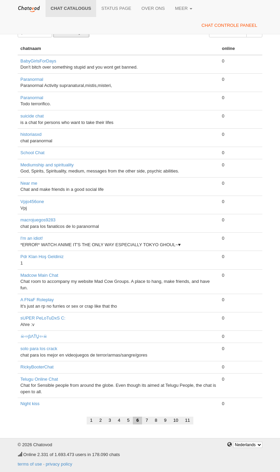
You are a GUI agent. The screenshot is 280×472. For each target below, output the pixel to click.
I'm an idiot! (31, 238)
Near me (28, 183)
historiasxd (30, 134)
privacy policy (59, 464)
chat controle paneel (229, 25)
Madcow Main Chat (39, 275)
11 (187, 420)
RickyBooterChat (37, 366)
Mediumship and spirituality (47, 164)
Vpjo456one (32, 201)
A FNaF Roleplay (37, 299)
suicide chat (32, 116)
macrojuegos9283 (37, 219)
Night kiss (29, 403)
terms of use (30, 464)
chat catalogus (71, 8)
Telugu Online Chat (39, 379)
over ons (153, 8)
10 (175, 420)
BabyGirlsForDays (38, 60)
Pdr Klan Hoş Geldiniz (42, 256)
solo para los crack (38, 348)
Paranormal (31, 79)
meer (183, 8)
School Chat (32, 152)
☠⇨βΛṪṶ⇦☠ (33, 336)
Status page (116, 8)
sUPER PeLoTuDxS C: (42, 318)
